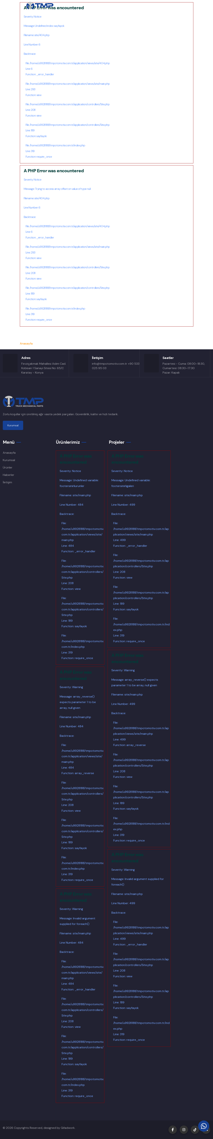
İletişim (7, 482)
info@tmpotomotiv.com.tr (109, 364)
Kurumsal (9, 460)
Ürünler (7, 467)
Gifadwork (68, 1128)
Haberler (8, 475)
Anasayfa (26, 343)
